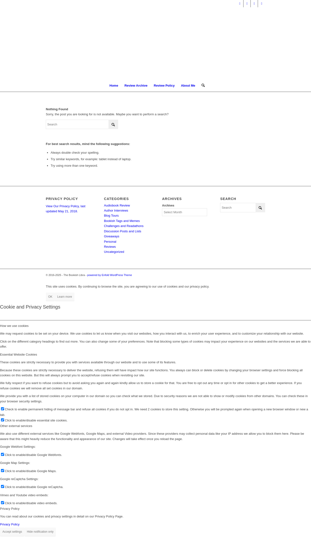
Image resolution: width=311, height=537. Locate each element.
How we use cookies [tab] (14, 326)
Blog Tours (111, 215)
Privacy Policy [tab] (10, 508)
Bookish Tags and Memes (122, 221)
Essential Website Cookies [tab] (18, 354)
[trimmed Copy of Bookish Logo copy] (155, 43)
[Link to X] (239, 3)
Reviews (110, 246)
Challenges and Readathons (123, 226)
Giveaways (111, 236)
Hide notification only (40, 531)
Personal (110, 241)
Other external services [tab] (16, 426)
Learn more (64, 296)
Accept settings (12, 531)
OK (50, 296)
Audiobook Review (117, 205)
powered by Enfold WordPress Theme (109, 275)
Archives (168, 205)
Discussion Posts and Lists (122, 231)
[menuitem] (113, 86)
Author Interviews (116, 210)
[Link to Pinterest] (254, 3)
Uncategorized (114, 252)
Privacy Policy (10, 524)
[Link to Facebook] (246, 3)
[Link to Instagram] (261, 3)
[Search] (201, 86)
